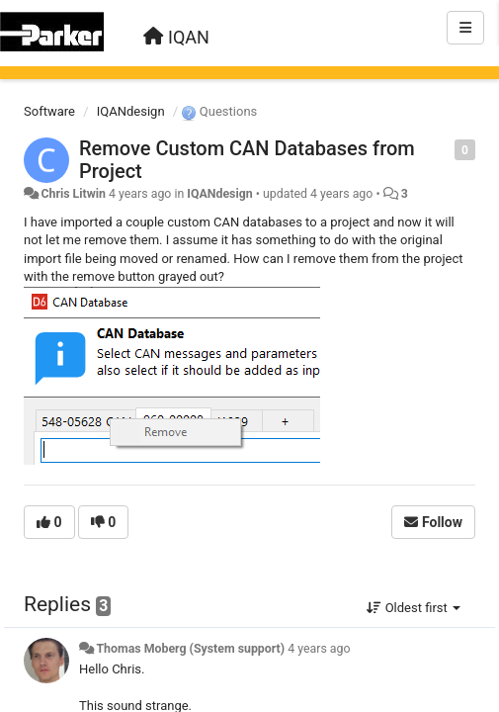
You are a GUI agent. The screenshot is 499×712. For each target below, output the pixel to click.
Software (49, 111)
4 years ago (319, 649)
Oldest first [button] (413, 607)
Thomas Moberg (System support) (190, 649)
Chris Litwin (73, 194)
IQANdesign (131, 111)
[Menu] (465, 27)
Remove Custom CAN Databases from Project (247, 159)
